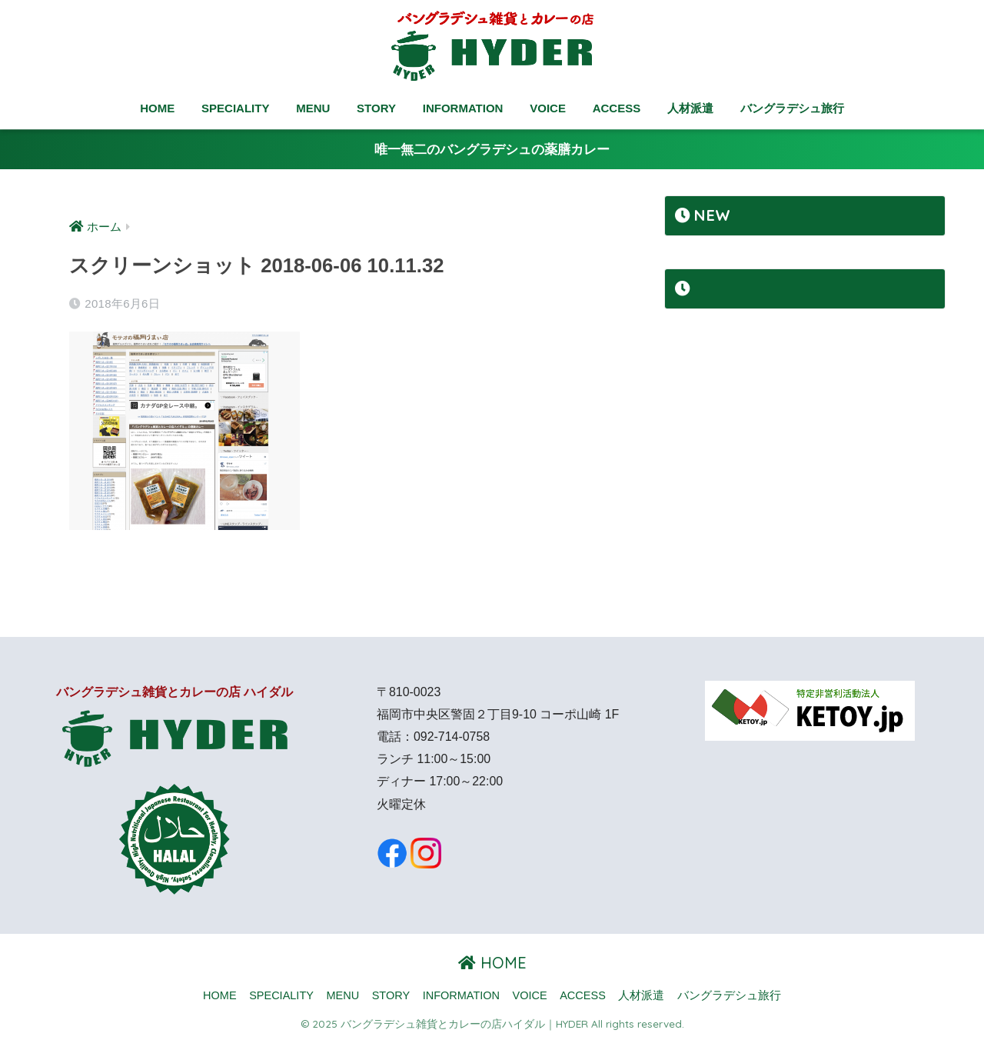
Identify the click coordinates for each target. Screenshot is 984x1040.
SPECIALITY (235, 108)
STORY (376, 108)
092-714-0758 (452, 736)
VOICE (548, 108)
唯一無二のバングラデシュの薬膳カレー (492, 149)
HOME (157, 108)
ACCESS (617, 108)
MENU (313, 108)
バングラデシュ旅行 (792, 108)
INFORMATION (463, 108)
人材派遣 (690, 108)
